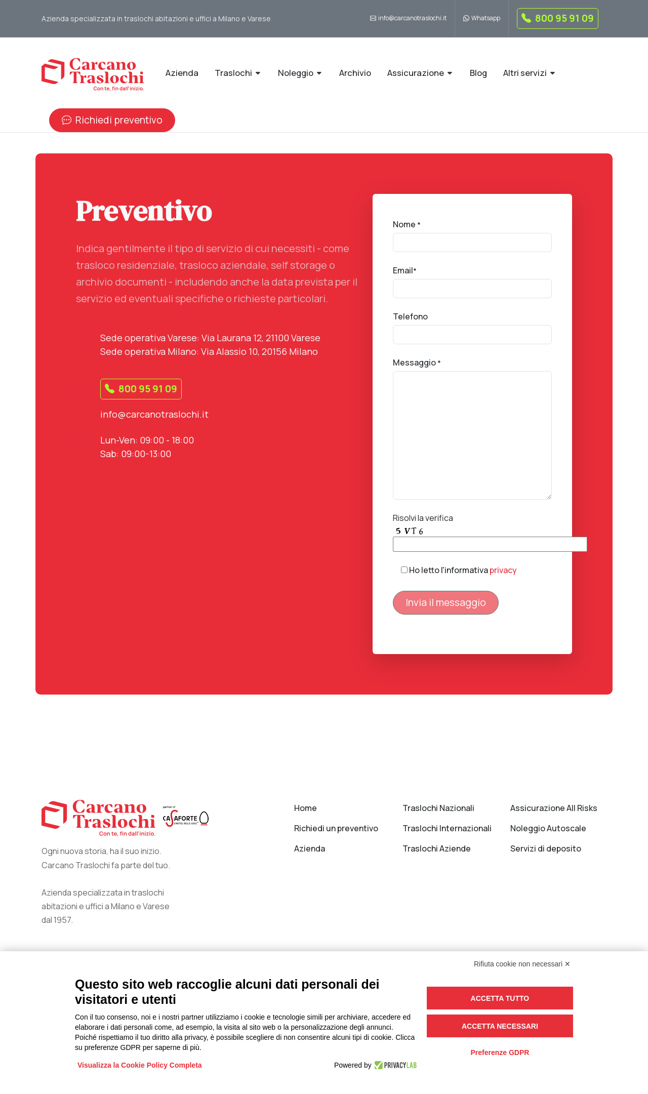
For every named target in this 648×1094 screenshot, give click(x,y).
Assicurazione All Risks (553, 808)
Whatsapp (481, 18)
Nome (407, 224)
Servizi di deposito (545, 848)
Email (405, 270)
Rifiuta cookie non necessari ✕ (522, 964)
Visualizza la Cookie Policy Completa (139, 1065)
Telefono (410, 316)
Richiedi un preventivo (336, 828)
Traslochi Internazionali (447, 828)
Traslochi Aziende (436, 848)
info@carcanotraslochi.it (408, 18)
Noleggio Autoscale (548, 828)
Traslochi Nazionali (438, 808)
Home (305, 808)
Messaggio (417, 362)
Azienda (309, 848)
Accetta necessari (500, 1026)
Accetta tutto (500, 998)
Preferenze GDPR (499, 1052)
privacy (503, 570)
